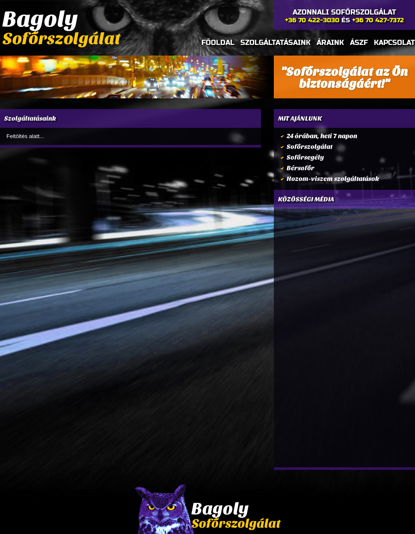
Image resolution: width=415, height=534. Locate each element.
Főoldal (218, 42)
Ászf (359, 42)
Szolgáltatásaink (275, 42)
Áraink (330, 42)
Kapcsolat (394, 42)
